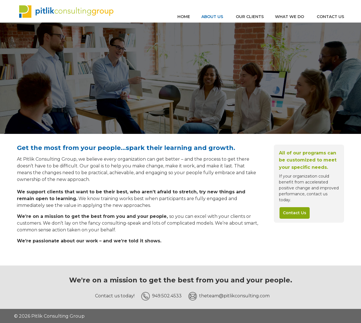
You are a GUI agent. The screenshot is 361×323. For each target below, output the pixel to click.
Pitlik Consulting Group (66, 11)
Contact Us (294, 212)
